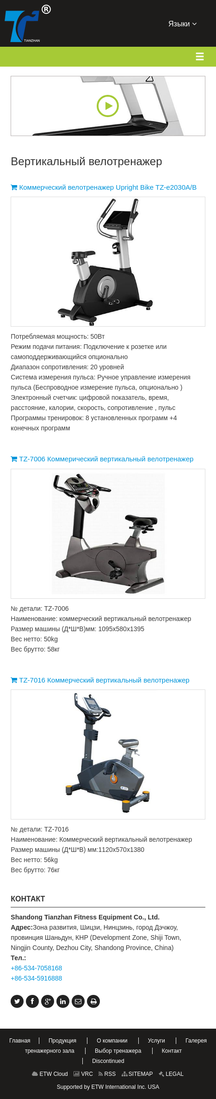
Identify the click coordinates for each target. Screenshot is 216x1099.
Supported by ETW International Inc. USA (108, 1087)
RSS (107, 1074)
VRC (83, 1074)
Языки (182, 23)
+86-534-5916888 (36, 978)
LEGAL (171, 1074)
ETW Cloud (50, 1074)
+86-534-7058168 (36, 968)
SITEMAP (137, 1074)
